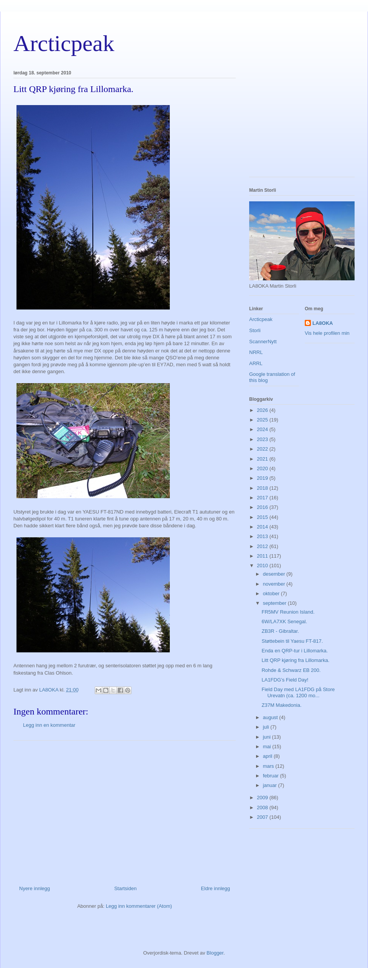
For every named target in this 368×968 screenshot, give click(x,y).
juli (267, 727)
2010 (263, 565)
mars (269, 766)
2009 (263, 797)
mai (268, 746)
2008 (263, 807)
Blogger (215, 953)
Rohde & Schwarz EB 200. (290, 670)
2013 (263, 536)
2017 (263, 497)
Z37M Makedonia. (281, 705)
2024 (263, 429)
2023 (263, 439)
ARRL (256, 363)
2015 (263, 517)
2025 (263, 420)
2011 (263, 556)
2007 (263, 817)
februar (271, 776)
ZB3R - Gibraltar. (280, 631)
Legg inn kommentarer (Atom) (139, 906)
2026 (263, 410)
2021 (263, 459)
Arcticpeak (63, 43)
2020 (263, 468)
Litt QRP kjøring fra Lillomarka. (295, 660)
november (274, 584)
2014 (263, 527)
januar (270, 785)
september (275, 603)
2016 (263, 507)
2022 (263, 449)
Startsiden (125, 888)
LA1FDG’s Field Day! (284, 680)
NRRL (256, 352)
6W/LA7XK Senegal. (284, 621)
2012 (263, 546)
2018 (263, 488)
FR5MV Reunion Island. (287, 612)
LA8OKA (322, 323)
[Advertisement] (124, 810)
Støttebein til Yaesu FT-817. (292, 641)
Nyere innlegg (34, 888)
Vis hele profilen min (327, 333)
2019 (263, 478)
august (271, 717)
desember (274, 574)
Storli (255, 330)
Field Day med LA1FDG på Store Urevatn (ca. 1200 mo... (298, 692)
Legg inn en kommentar (49, 725)
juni (267, 737)
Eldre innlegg (215, 888)
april (268, 756)
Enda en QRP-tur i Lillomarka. (294, 651)
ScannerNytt (263, 341)
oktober (272, 593)
